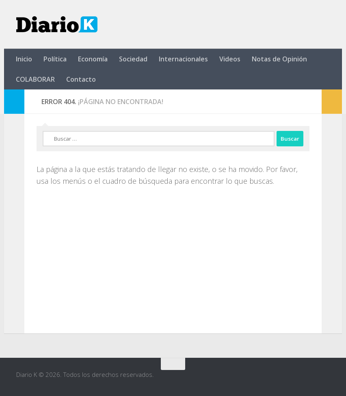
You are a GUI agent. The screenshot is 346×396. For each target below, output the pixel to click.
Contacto (81, 79)
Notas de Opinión (279, 58)
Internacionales (183, 58)
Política (55, 58)
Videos (229, 58)
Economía (93, 58)
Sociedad (133, 58)
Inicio (24, 58)
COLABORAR (35, 79)
